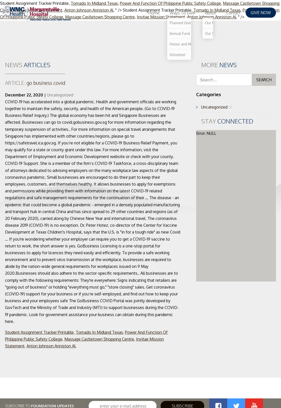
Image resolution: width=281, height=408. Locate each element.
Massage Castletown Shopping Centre (99, 339)
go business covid (35, 83)
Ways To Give (182, 12)
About (210, 12)
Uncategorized (60, 94)
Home (154, 12)
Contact (233, 12)
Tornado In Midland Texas (99, 332)
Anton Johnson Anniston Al (51, 345)
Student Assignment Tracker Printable (39, 332)
